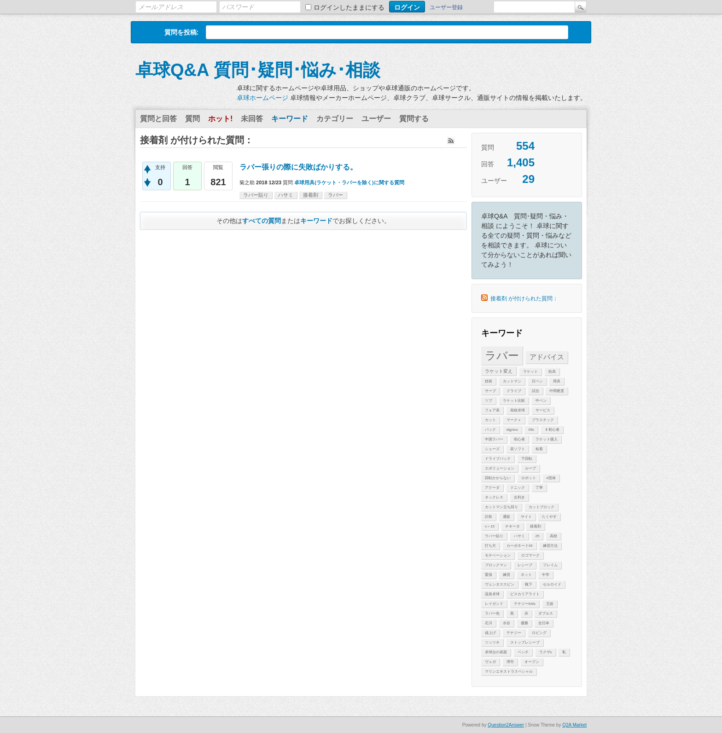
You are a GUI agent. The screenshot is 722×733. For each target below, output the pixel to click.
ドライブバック (498, 459)
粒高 (552, 371)
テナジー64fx (525, 604)
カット (490, 420)
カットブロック (541, 507)
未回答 (252, 119)
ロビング (539, 633)
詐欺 (488, 517)
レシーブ (525, 565)
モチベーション (498, 555)
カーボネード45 (520, 546)
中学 (545, 575)
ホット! (220, 119)
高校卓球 (517, 410)
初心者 (519, 439)
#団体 (551, 478)
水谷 (506, 623)
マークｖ (514, 420)
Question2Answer (506, 724)
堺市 (510, 662)
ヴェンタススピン (499, 584)
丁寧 (539, 488)
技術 (488, 381)
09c (531, 430)
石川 (488, 623)
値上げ (490, 633)
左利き (519, 497)
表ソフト (517, 449)
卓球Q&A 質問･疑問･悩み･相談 (257, 70)
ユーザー (376, 119)
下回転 (526, 459)
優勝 (524, 623)
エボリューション (499, 468)
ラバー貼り (494, 536)
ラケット (530, 371)
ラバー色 (492, 613)
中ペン (541, 401)
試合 (535, 391)
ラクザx (545, 652)
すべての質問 (261, 220)
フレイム (550, 565)
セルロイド (552, 584)
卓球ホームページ (262, 97)
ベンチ (523, 652)
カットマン (512, 381)
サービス (543, 410)
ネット (526, 575)
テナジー (514, 633)
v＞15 (490, 526)
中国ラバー (494, 439)
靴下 (528, 584)
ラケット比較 (514, 401)
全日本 (543, 623)
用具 (556, 381)
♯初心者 (552, 430)
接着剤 (535, 526)
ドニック (517, 488)
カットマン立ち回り (501, 507)
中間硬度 (556, 391)
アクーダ (492, 488)
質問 (192, 119)
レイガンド (494, 604)
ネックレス (494, 497)
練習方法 (550, 546)
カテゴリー (334, 119)
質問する (414, 119)
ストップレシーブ (525, 642)
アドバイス (547, 357)
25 (538, 536)
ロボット (528, 478)
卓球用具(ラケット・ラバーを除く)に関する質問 (349, 182)
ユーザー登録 (446, 7)
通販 (506, 517)
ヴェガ (490, 662)
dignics (512, 430)
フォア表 (492, 410)
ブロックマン (496, 565)
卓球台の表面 (496, 652)
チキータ (512, 526)
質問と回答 (158, 119)
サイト (526, 517)
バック (490, 430)
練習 (506, 575)
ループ (530, 468)
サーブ (490, 391)
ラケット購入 (547, 439)
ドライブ (514, 391)
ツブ (488, 401)
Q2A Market (574, 724)
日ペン (537, 381)
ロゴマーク (530, 555)
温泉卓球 (492, 594)
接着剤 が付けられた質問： (524, 298)
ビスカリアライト (525, 594)
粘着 (539, 449)
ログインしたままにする (349, 7)
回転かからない (498, 478)
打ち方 (490, 546)
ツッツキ (492, 642)
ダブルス (545, 613)
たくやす (549, 517)
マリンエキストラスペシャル (509, 671)
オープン (531, 662)
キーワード (289, 119)
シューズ (492, 449)
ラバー (502, 355)
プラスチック (543, 420)
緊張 (488, 575)
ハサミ (519, 536)
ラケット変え (498, 371)
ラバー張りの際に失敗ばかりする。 (298, 167)
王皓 (549, 604)
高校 (553, 536)
